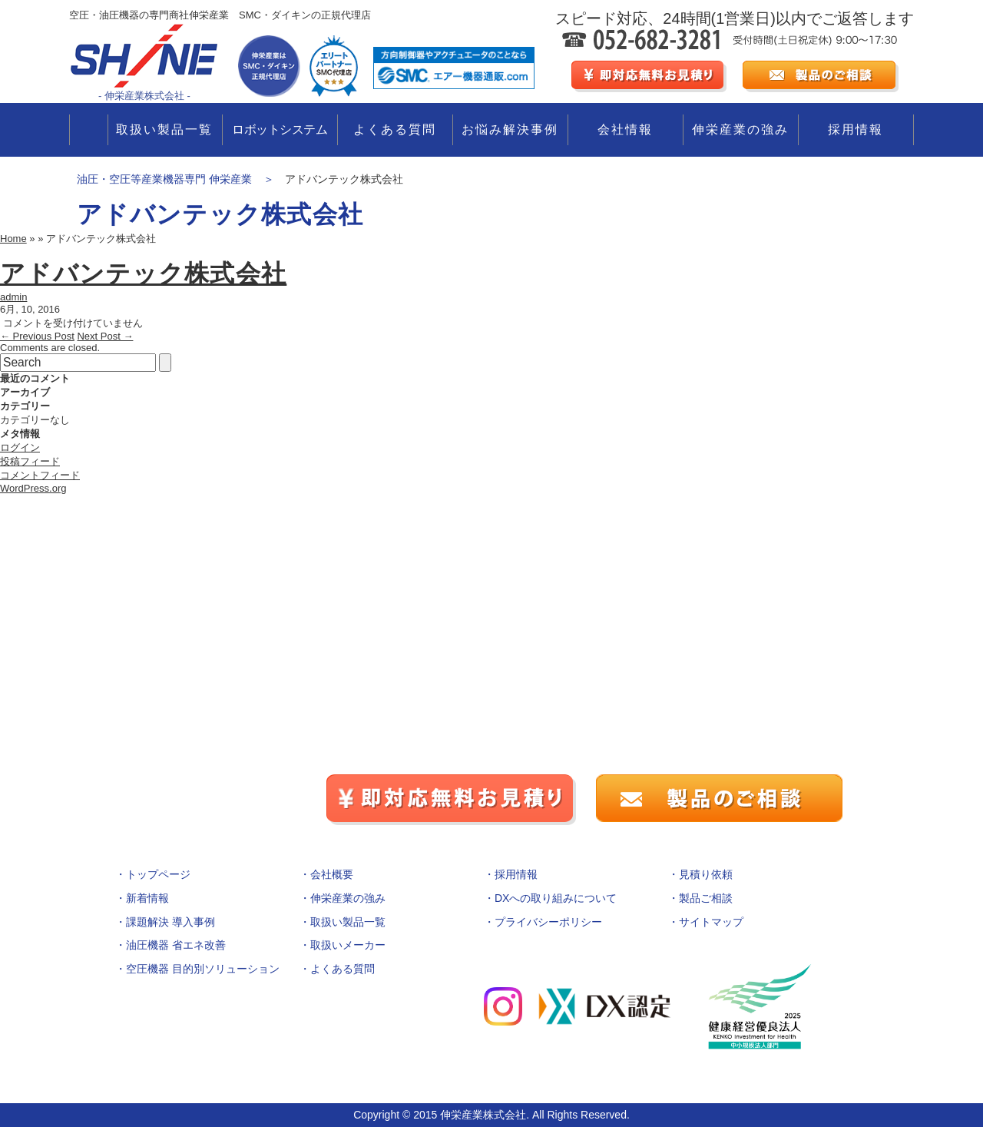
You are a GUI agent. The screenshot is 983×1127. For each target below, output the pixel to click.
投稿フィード (30, 461)
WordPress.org (33, 488)
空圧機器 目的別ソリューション (203, 969)
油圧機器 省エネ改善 (176, 945)
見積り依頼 (706, 874)
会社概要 (331, 874)
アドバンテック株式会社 (143, 273)
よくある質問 (394, 129)
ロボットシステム (279, 129)
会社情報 (625, 129)
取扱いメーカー (348, 945)
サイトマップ (711, 922)
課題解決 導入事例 (170, 922)
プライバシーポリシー (548, 922)
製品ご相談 (706, 898)
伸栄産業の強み (740, 129)
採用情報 (855, 129)
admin (13, 297)
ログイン (20, 447)
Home (13, 238)
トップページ (158, 874)
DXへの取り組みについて (556, 898)
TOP (88, 129)
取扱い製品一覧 (164, 129)
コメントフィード (40, 475)
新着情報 (147, 898)
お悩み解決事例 (510, 129)
